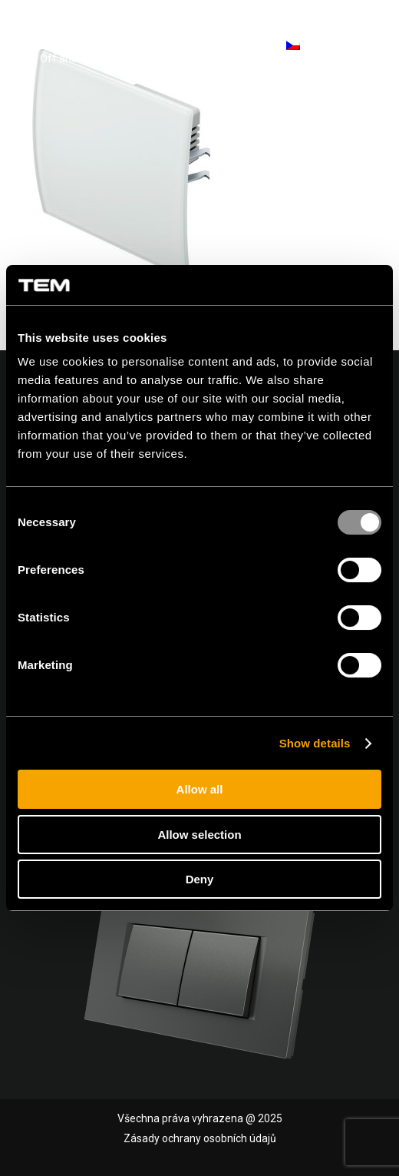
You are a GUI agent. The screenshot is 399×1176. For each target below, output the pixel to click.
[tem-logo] (103, 46)
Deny (200, 879)
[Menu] (362, 45)
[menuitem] (362, 46)
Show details (315, 743)
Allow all (199, 789)
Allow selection (199, 834)
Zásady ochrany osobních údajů (200, 1138)
